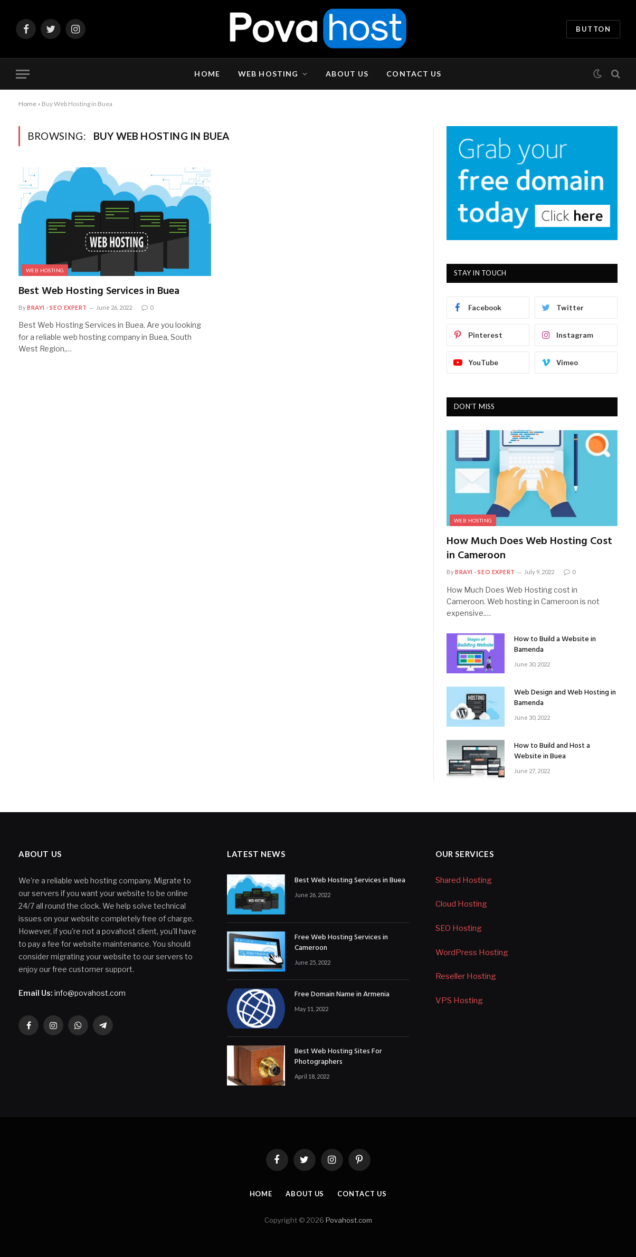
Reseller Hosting (465, 976)
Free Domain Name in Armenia (342, 994)
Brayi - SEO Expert (57, 307)
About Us (347, 73)
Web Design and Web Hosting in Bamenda (565, 698)
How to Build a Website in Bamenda (555, 644)
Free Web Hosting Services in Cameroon (341, 943)
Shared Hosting (463, 880)
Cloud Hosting (461, 904)
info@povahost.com (72, 992)
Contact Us (413, 73)
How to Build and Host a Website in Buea (552, 751)
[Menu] (23, 74)
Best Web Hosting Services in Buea (98, 291)
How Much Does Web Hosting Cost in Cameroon (529, 549)
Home (207, 73)
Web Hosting (268, 73)
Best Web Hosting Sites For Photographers (338, 1057)
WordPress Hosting (471, 952)
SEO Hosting (458, 928)
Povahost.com (348, 1220)
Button (593, 29)
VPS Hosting (459, 1000)
